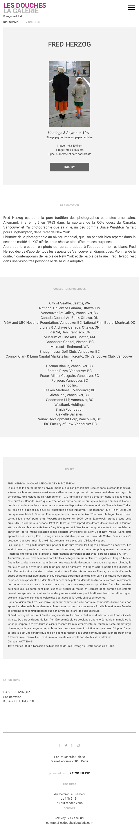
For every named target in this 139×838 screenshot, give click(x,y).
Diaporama (10, 21)
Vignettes (33, 21)
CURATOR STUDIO (77, 773)
